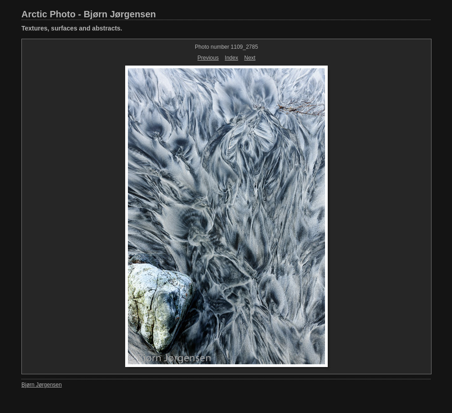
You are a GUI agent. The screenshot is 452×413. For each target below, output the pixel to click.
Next (250, 58)
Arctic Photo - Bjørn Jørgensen (88, 14)
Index (231, 58)
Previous (208, 58)
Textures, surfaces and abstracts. (71, 28)
